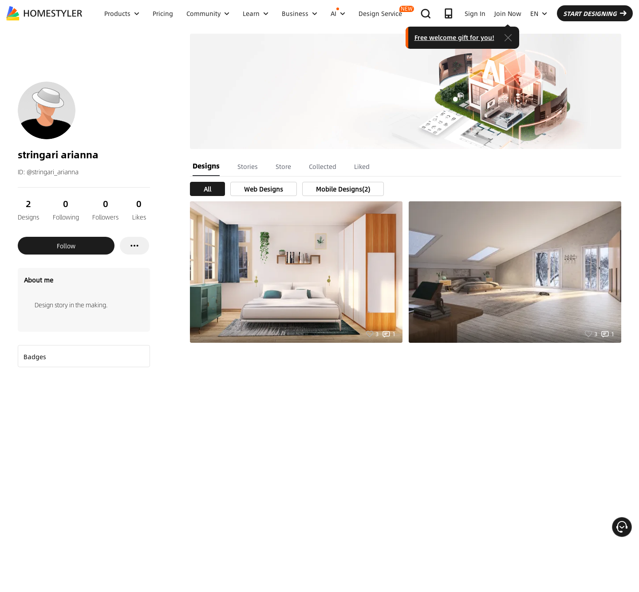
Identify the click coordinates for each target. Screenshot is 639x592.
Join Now (507, 13)
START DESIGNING (595, 13)
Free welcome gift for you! (454, 37)
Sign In (475, 13)
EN (538, 13)
